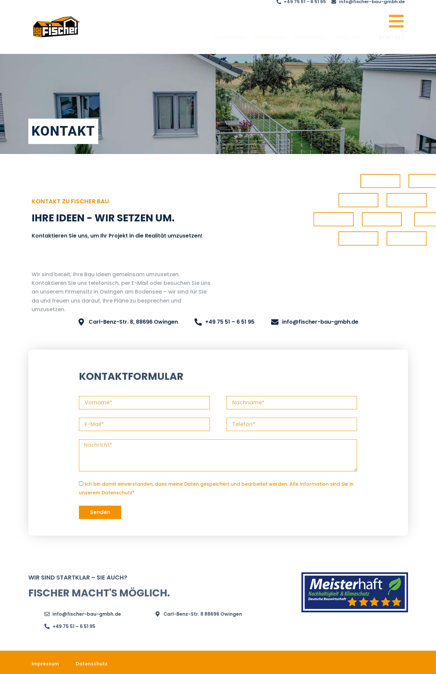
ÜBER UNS (352, 43)
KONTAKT (392, 43)
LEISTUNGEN (228, 43)
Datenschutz (117, 492)
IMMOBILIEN (269, 43)
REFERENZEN (309, 43)
